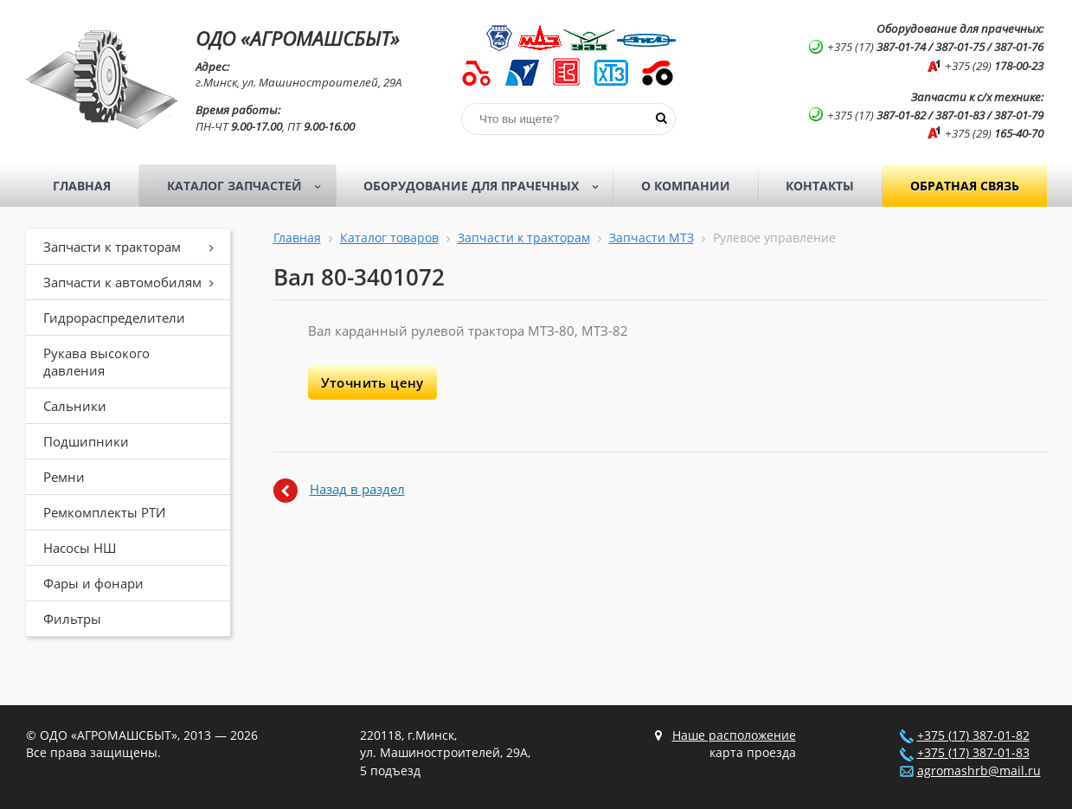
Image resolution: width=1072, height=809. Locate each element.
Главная (82, 185)
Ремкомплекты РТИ (104, 512)
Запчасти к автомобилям (135, 282)
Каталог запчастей (249, 186)
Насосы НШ (79, 547)
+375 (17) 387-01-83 (973, 753)
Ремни (64, 476)
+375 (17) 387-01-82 (973, 735)
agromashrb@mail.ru (979, 771)
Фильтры (72, 618)
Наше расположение (734, 735)
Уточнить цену (372, 382)
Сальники (74, 405)
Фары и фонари (93, 583)
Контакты (820, 185)
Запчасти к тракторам (135, 246)
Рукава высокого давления (96, 361)
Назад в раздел (357, 489)
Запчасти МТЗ (651, 238)
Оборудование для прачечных (486, 186)
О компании (685, 185)
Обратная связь (964, 185)
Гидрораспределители (114, 317)
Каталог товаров (389, 238)
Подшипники (86, 441)
